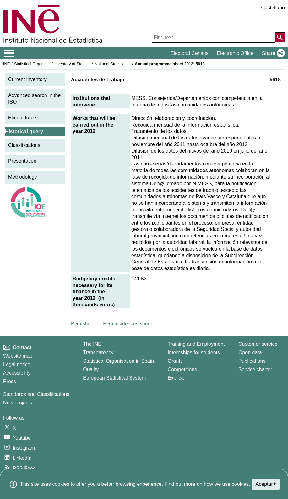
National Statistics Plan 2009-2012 (125, 64)
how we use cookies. (227, 484)
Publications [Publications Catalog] (251, 361)
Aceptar (266, 484)
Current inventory (27, 79)
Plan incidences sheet (127, 323)
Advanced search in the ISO (34, 99)
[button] (272, 53)
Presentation (22, 161)
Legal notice (16, 364)
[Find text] (213, 38)
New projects (17, 402)
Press (9, 381)
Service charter (255, 369)
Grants (175, 361)
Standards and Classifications (36, 394)
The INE (92, 344)
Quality (91, 369)
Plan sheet (83, 323)
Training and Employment (196, 344)
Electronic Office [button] (235, 53)
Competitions (182, 369)
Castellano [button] (273, 7)
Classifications (24, 145)
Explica (176, 378)
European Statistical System (114, 378)
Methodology (22, 177)
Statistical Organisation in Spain (42, 64)
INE (6, 64)
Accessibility (16, 373)
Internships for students (194, 352)
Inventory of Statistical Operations (84, 64)
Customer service (257, 344)
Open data (250, 352)
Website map (17, 356)
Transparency (98, 352)
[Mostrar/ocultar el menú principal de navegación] (9, 53)
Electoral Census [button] (190, 53)
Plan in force (22, 117)
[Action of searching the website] (280, 37)
